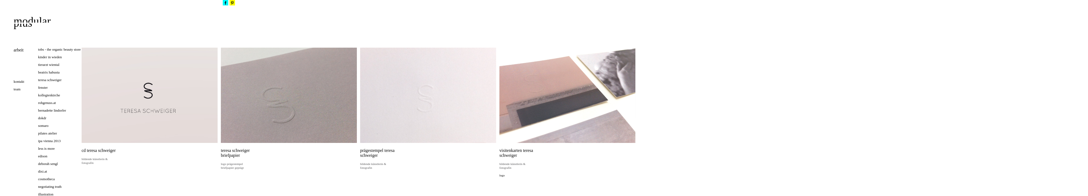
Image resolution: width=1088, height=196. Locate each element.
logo (502, 175)
